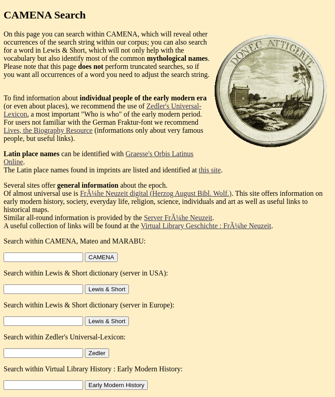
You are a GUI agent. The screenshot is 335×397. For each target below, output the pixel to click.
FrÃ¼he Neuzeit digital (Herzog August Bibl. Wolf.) (155, 193)
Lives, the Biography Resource (48, 130)
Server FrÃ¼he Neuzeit (178, 217)
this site (210, 170)
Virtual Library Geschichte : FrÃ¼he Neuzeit (206, 226)
